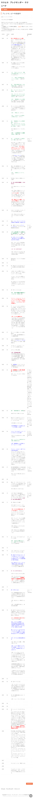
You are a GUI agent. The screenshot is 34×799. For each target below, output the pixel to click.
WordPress (10, 796)
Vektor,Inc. (24, 796)
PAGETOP (29, 783)
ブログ (19, 26)
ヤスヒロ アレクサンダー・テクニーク (15, 794)
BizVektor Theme (17, 796)
